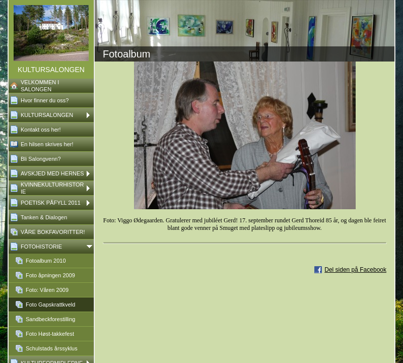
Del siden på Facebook (355, 269)
